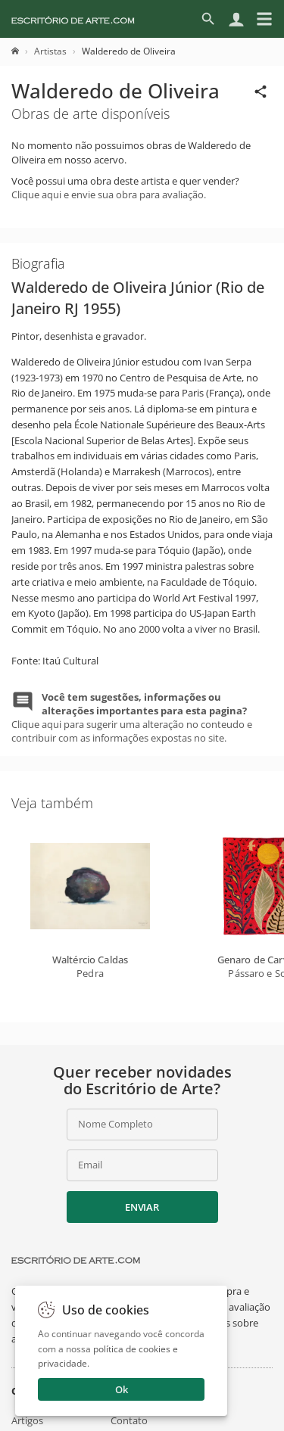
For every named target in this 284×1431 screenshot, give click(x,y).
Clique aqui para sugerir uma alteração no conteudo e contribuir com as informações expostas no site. (131, 717)
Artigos (27, 1420)
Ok (121, 1389)
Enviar (141, 1207)
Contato (129, 1420)
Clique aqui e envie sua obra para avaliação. (108, 194)
